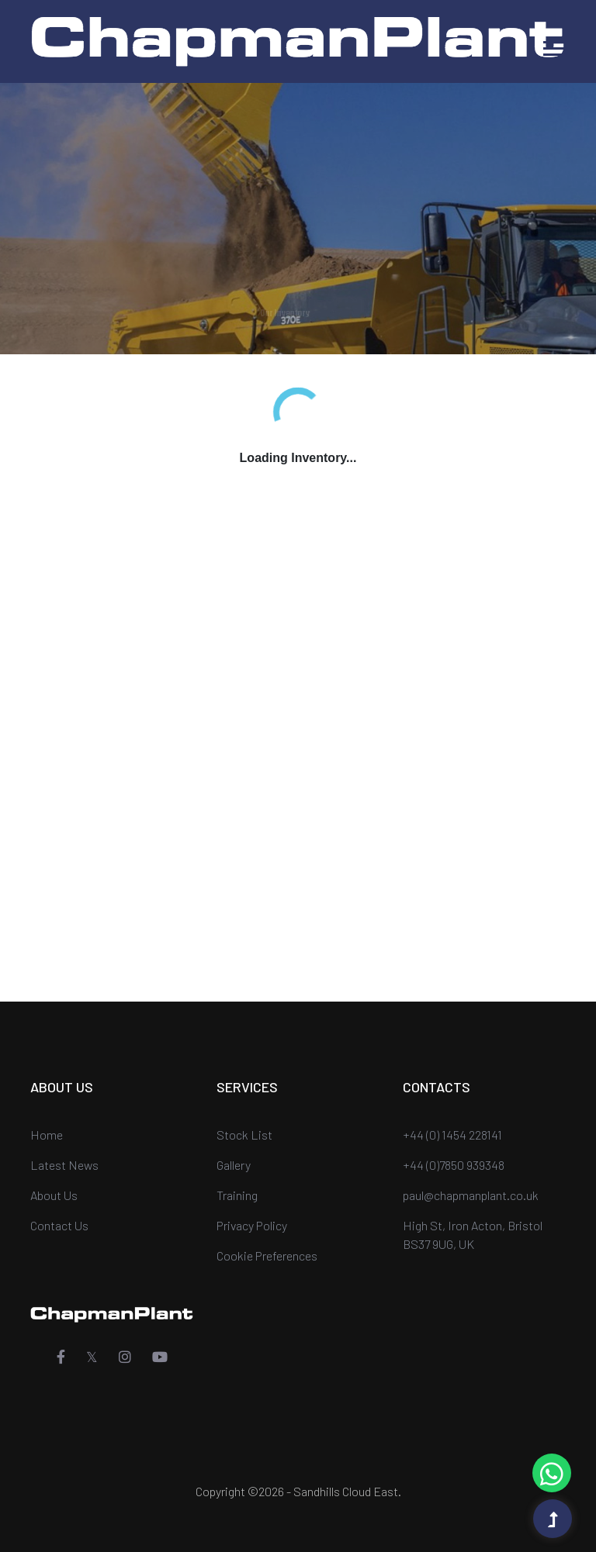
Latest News (64, 1164)
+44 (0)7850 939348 (453, 1164)
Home (46, 1134)
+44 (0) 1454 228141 (452, 1134)
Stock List (244, 1134)
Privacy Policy (252, 1225)
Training (237, 1195)
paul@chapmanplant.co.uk (471, 1195)
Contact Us (59, 1225)
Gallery (234, 1164)
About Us (54, 1195)
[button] (554, 45)
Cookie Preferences (267, 1255)
